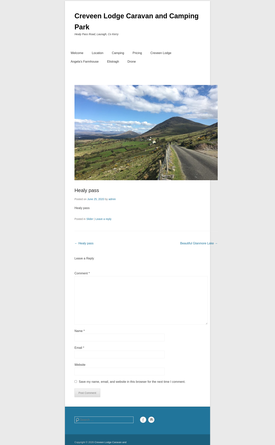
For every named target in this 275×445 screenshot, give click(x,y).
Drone (132, 61)
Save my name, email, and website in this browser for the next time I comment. (132, 381)
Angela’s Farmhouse (85, 61)
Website (80, 364)
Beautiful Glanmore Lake (199, 243)
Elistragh (113, 61)
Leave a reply (103, 218)
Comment (82, 273)
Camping (118, 53)
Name (79, 331)
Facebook (143, 420)
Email (79, 347)
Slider (89, 218)
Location (98, 53)
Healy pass (86, 190)
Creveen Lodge (160, 53)
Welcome (77, 53)
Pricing (137, 53)
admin (112, 199)
